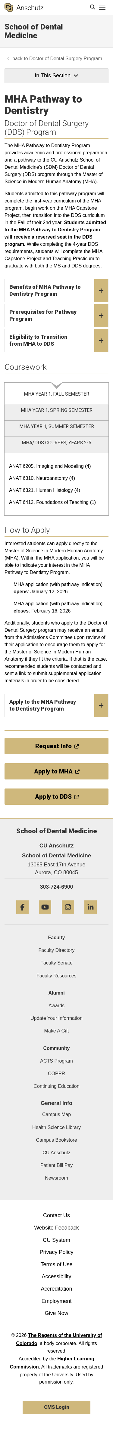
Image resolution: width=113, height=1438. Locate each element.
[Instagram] (68, 915)
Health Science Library (56, 1127)
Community (56, 1048)
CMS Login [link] (56, 1407)
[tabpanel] (56, 484)
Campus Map (56, 1114)
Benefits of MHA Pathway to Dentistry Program (58, 290)
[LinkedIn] (90, 915)
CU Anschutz (56, 1152)
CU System (56, 1240)
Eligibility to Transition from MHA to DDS (58, 340)
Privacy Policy (56, 1252)
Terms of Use (56, 1264)
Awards (56, 1005)
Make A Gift (56, 1030)
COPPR (56, 1073)
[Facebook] (22, 915)
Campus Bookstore (56, 1140)
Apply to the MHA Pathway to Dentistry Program (58, 705)
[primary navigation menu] (102, 8)
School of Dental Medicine (34, 31)
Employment (56, 1301)
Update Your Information (56, 1018)
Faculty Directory (56, 950)
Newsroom (56, 1177)
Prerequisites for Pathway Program (58, 315)
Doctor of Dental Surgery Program (65, 58)
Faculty (56, 937)
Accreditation (56, 1289)
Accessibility (56, 1276)
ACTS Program (56, 1060)
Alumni (56, 992)
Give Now (56, 1313)
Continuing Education (56, 1086)
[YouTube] (45, 915)
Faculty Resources (56, 975)
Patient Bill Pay (56, 1165)
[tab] (56, 393)
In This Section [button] (56, 76)
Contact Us (56, 1215)
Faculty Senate (56, 962)
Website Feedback (56, 1228)
